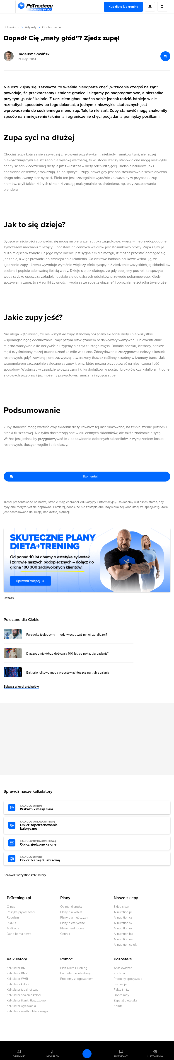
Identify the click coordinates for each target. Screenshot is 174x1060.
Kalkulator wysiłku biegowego (27, 1011)
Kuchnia (119, 973)
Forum (118, 1006)
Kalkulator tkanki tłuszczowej (26, 1000)
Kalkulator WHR (17, 979)
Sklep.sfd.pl (121, 907)
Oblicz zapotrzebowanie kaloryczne (45, 825)
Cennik (65, 934)
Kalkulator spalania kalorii (24, 995)
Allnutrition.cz (123, 917)
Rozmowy (121, 1056)
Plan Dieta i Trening (73, 968)
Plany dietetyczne (72, 923)
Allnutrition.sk (123, 923)
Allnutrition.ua (123, 939)
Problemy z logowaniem (76, 979)
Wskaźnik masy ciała (45, 807)
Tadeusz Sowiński (34, 54)
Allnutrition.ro (123, 928)
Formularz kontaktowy (75, 973)
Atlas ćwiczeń (123, 968)
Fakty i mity (121, 990)
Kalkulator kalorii (18, 984)
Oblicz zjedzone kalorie (45, 843)
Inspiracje (120, 984)
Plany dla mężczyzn (74, 917)
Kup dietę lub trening (123, 7)
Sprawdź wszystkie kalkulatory (25, 875)
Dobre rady (121, 995)
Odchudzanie (51, 27)
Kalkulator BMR (17, 973)
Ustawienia (155, 1056)
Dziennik (19, 1056)
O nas (11, 907)
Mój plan (52, 1056)
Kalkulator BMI (16, 968)
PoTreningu (11, 27)
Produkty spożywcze (128, 979)
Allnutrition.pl (123, 912)
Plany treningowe (72, 928)
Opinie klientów (71, 907)
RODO (11, 923)
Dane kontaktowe (19, 934)
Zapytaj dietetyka (125, 1000)
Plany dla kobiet (71, 912)
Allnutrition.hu (123, 934)
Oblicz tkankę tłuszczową (45, 859)
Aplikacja (13, 928)
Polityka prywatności (21, 912)
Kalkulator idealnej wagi (23, 990)
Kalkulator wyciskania (21, 1006)
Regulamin (14, 917)
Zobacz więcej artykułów (21, 687)
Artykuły (30, 27)
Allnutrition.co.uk (125, 945)
